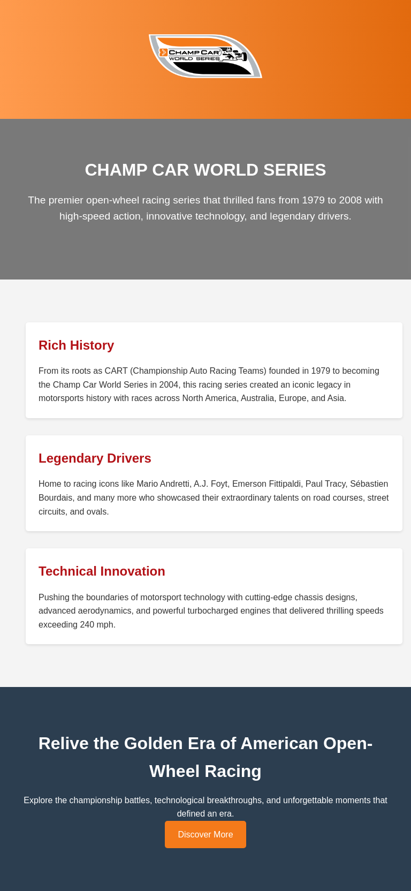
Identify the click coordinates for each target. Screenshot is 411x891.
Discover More (205, 834)
